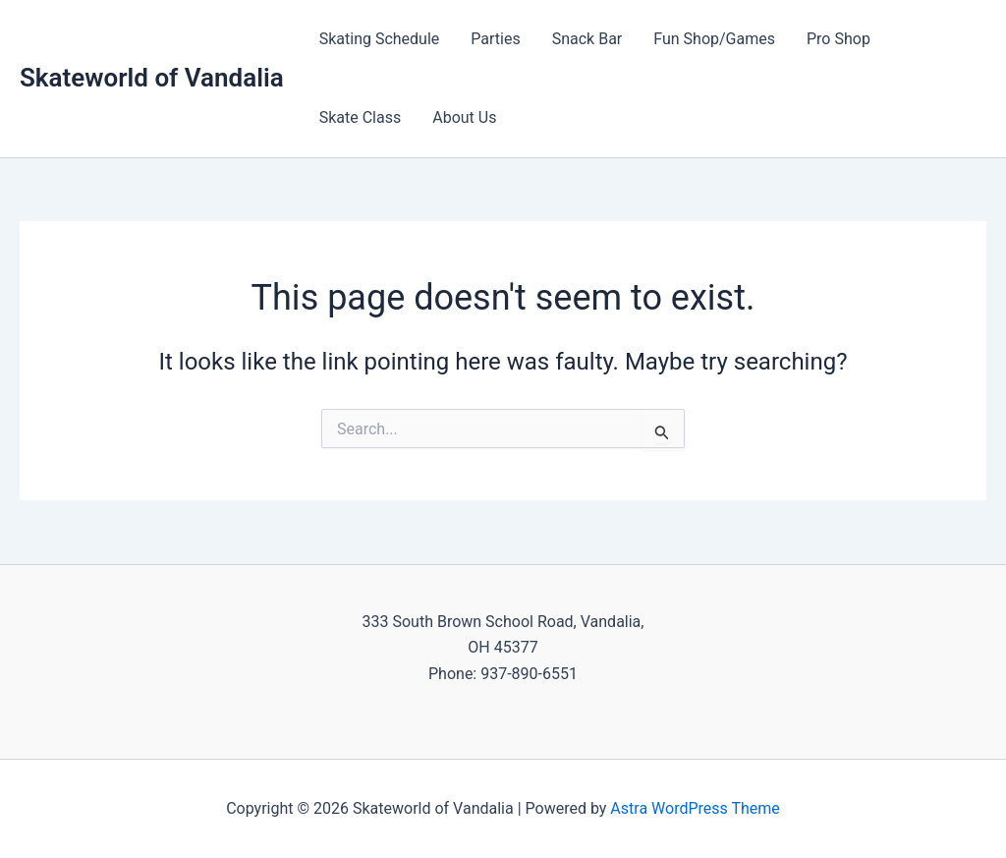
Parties (495, 38)
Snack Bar (587, 38)
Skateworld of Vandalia (152, 77)
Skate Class (360, 117)
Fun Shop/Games (714, 38)
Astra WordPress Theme (694, 808)
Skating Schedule (379, 38)
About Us (464, 117)
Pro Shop (838, 38)
